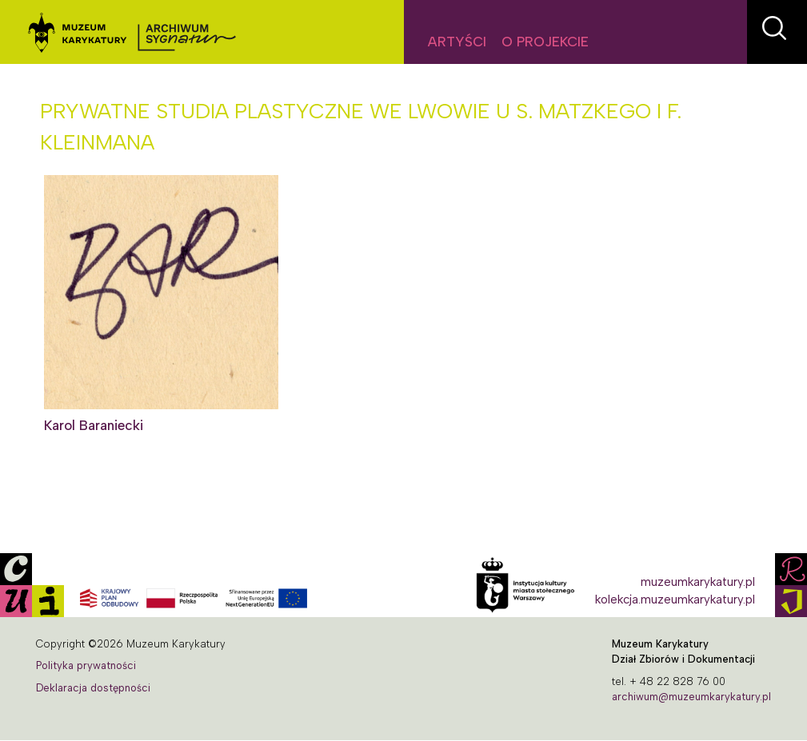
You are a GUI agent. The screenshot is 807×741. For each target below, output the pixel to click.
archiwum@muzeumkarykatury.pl (691, 697)
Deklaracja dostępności (93, 688)
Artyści (457, 42)
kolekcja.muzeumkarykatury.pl (675, 599)
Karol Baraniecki (93, 425)
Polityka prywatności (86, 665)
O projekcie (545, 42)
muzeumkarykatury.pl (698, 582)
